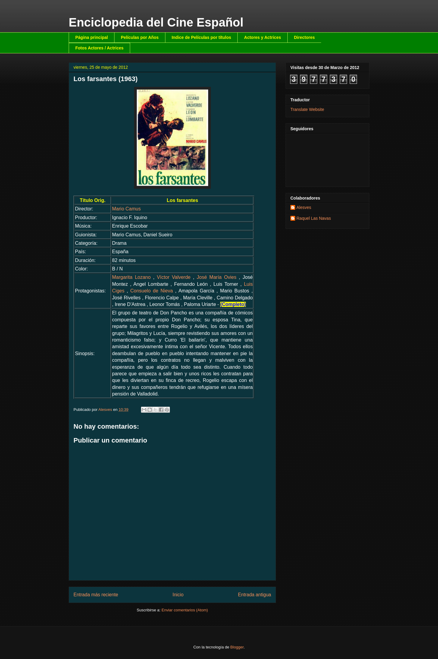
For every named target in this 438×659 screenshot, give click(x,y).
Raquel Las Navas (313, 218)
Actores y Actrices (262, 37)
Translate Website (307, 109)
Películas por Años (140, 37)
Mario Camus (126, 208)
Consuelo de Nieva (151, 290)
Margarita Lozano (131, 277)
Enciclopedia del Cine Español (156, 22)
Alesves (303, 207)
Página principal (91, 37)
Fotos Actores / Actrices (99, 48)
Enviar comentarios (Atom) (184, 610)
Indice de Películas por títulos (201, 37)
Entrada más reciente (96, 594)
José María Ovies (216, 277)
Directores (304, 37)
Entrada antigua (254, 594)
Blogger (237, 647)
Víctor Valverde (174, 277)
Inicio (178, 594)
